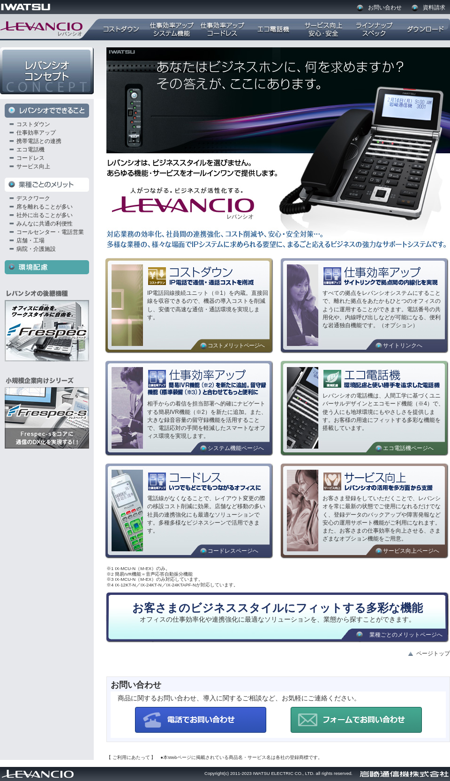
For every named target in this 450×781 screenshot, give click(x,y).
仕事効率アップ (36, 132)
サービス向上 (33, 166)
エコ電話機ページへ (408, 448)
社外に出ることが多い (44, 215)
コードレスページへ (233, 551)
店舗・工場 (30, 240)
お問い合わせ (385, 7)
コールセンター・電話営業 (50, 232)
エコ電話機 (30, 149)
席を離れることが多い (44, 206)
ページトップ (433, 653)
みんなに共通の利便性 (44, 223)
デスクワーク (33, 198)
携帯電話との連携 (38, 141)
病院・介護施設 (36, 249)
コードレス (30, 158)
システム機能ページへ (236, 448)
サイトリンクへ (402, 345)
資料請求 (434, 7)
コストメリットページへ (236, 345)
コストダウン (33, 124)
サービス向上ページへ (411, 551)
